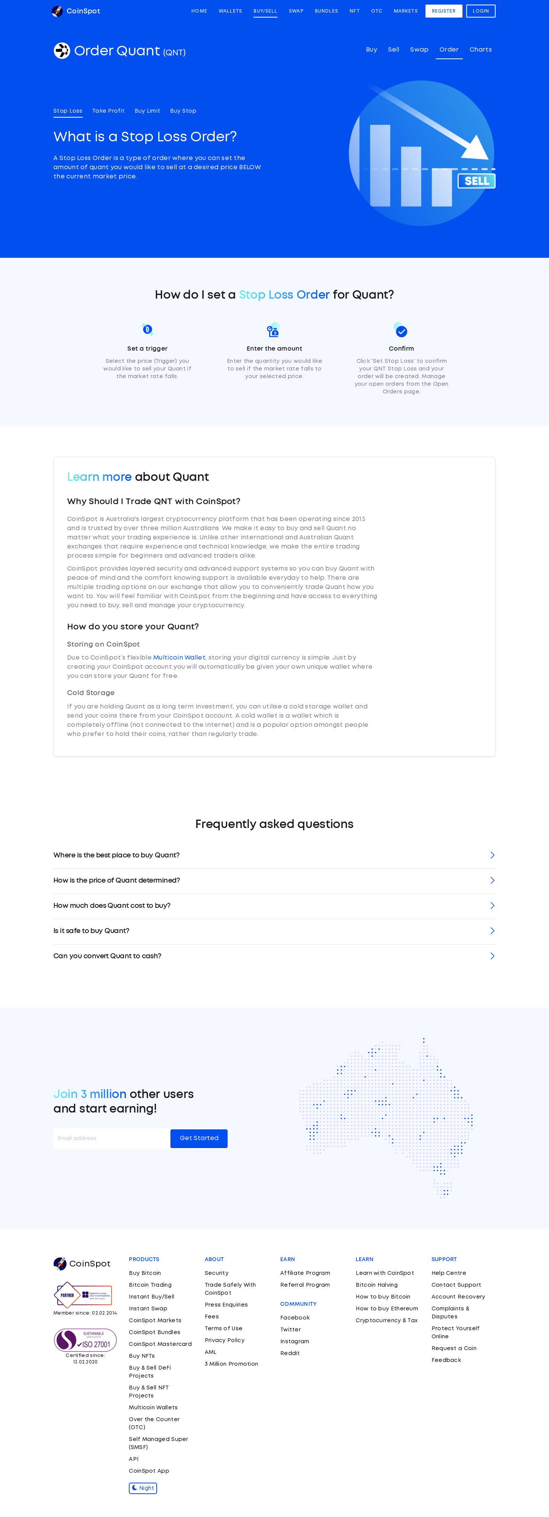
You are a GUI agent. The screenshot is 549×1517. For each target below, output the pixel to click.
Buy (371, 50)
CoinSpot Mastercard (160, 1344)
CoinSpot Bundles (154, 1332)
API (133, 1459)
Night (143, 1488)
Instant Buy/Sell (151, 1297)
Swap (296, 11)
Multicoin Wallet (179, 658)
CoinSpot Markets (155, 1320)
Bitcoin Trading (150, 1285)
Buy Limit (148, 111)
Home (199, 11)
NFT (355, 11)
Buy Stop (183, 111)
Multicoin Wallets (153, 1407)
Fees (212, 1317)
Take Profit (108, 111)
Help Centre (449, 1273)
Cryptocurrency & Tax (386, 1320)
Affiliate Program (305, 1273)
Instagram (295, 1341)
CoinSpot (75, 11)
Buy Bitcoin (145, 1273)
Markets (406, 11)
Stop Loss (68, 111)
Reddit (290, 1353)
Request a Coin (454, 1348)
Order (449, 50)
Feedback (446, 1360)
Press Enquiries (226, 1305)
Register (444, 11)
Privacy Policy (224, 1340)
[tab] (274, 856)
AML (211, 1352)
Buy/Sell (266, 11)
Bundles (327, 11)
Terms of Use (224, 1328)
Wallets (230, 11)
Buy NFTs (142, 1356)
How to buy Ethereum (387, 1309)
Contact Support (457, 1285)
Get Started (199, 1138)
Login (481, 11)
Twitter (290, 1330)
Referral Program (305, 1285)
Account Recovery (458, 1297)
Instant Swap (148, 1309)
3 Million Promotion (231, 1364)
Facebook (295, 1318)
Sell (394, 50)
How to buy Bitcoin (383, 1297)
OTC (376, 11)
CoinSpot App (149, 1471)
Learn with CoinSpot (385, 1273)
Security (216, 1273)
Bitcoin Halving (377, 1285)
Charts (481, 50)
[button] (274, 856)
